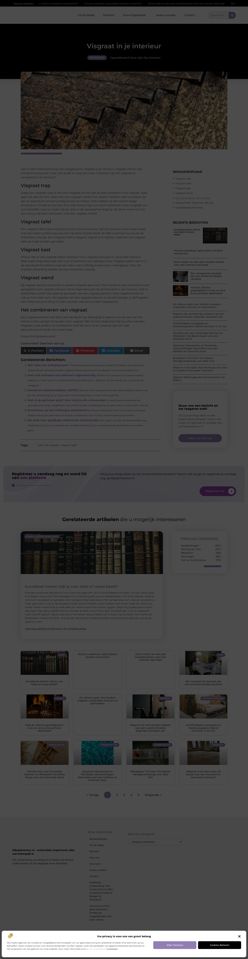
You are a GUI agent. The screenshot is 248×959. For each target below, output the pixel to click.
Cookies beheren (219, 945)
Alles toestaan (175, 945)
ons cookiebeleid (97, 949)
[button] (239, 936)
